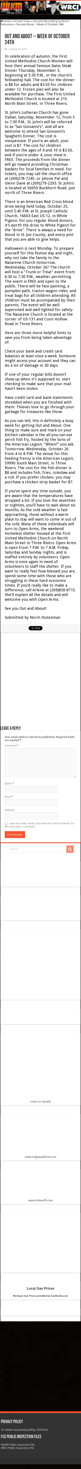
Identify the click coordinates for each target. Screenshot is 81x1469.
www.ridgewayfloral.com (40, 1137)
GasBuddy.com (59, 1296)
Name (9, 783)
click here (42, 1429)
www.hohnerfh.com (40, 1200)
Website (10, 810)
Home (5, 21)
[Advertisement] (40, 681)
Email (9, 796)
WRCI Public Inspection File (17, 1447)
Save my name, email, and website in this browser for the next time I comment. (39, 825)
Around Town (22, 21)
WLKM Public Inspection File (18, 1444)
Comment (12, 745)
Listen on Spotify (40, 1069)
